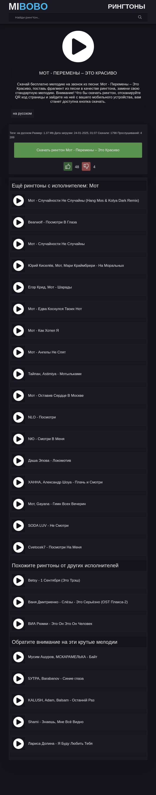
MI (28, 6)
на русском (22, 113)
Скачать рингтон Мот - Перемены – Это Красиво (78, 150)
